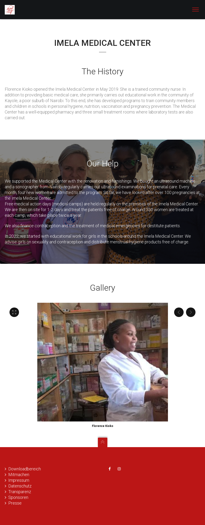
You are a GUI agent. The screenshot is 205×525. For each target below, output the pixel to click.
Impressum (18, 480)
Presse (15, 503)
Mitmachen (18, 474)
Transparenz (19, 491)
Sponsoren (18, 497)
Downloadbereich (24, 468)
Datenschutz (20, 485)
